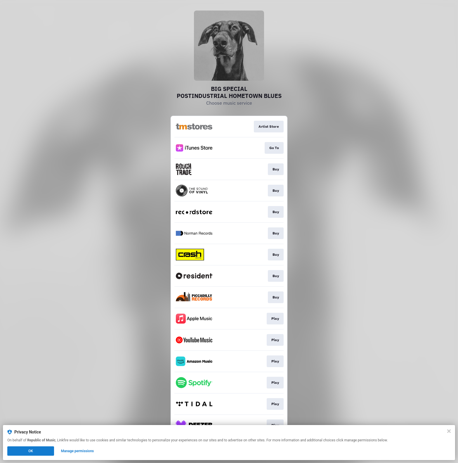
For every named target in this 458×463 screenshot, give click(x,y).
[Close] (449, 431)
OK (30, 451)
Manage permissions (77, 451)
